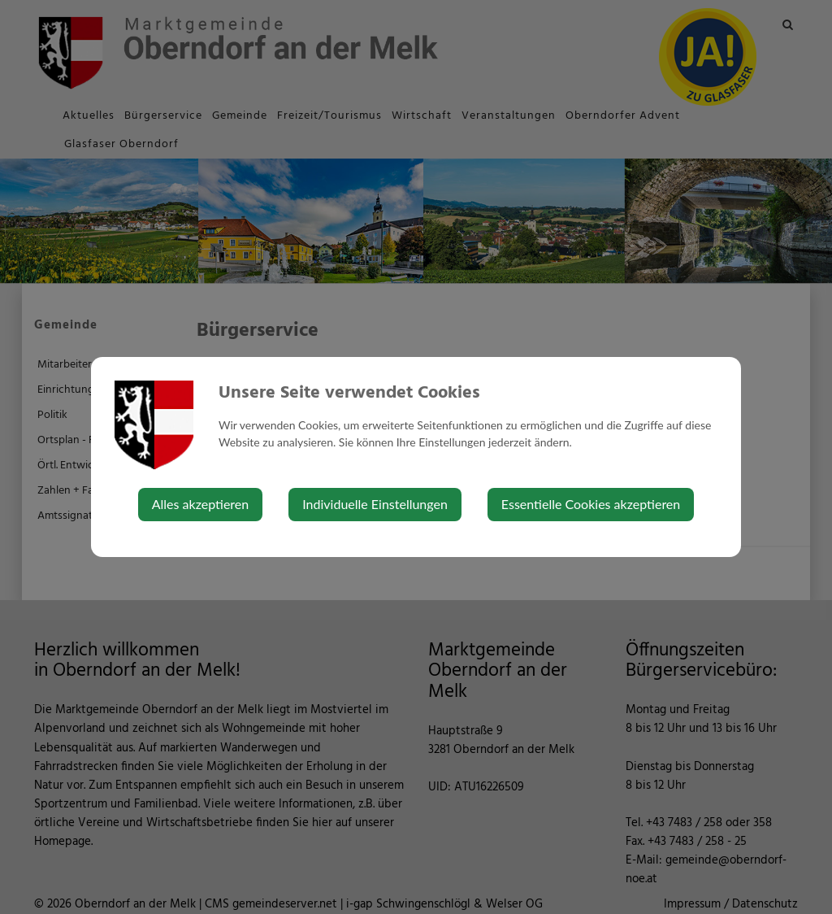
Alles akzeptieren (200, 503)
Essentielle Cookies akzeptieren (590, 503)
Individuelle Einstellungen (375, 503)
